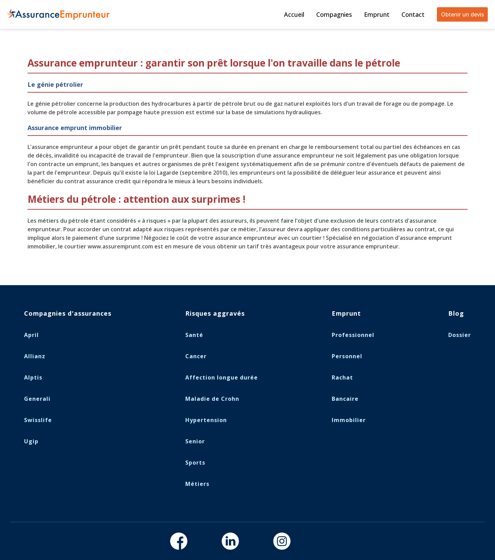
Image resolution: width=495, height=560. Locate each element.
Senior (195, 441)
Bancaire (345, 398)
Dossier (459, 335)
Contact (413, 14)
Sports (195, 462)
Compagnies (334, 14)
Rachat (342, 377)
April (31, 335)
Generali (37, 398)
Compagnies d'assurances (67, 313)
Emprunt (376, 14)
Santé (194, 335)
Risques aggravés (215, 313)
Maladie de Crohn (212, 398)
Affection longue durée (221, 377)
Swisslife (38, 420)
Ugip (31, 441)
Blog (456, 313)
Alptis (33, 377)
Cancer (196, 356)
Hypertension (206, 420)
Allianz (34, 356)
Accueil (294, 14)
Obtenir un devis (462, 14)
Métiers (197, 484)
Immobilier (349, 420)
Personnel (347, 356)
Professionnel (353, 335)
